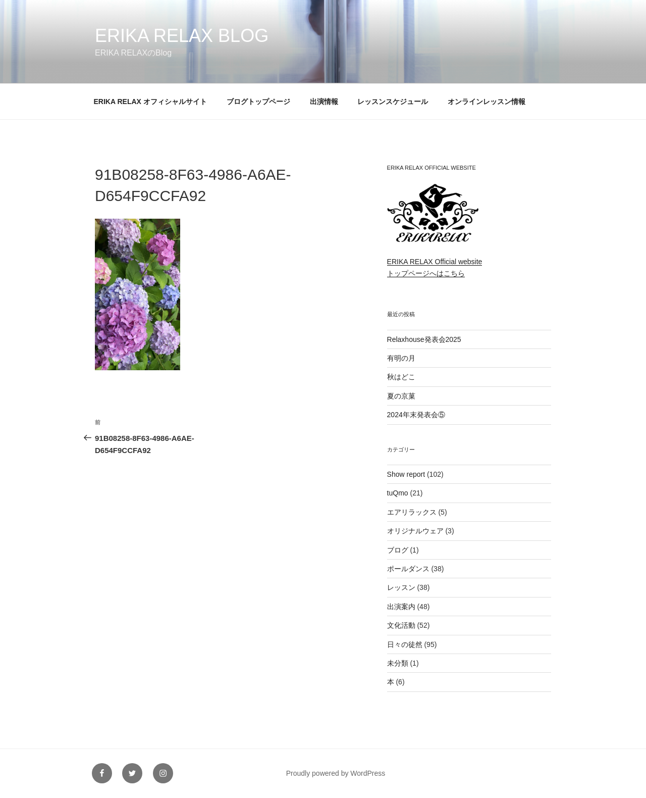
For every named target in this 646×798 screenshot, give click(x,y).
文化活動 (401, 625)
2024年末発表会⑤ (416, 415)
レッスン (401, 587)
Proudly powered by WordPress (336, 773)
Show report (406, 474)
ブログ (397, 550)
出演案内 (401, 607)
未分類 (397, 663)
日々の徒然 (404, 644)
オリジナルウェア (415, 531)
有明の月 (401, 358)
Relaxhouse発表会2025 (424, 339)
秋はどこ (401, 377)
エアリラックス (412, 512)
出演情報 (324, 101)
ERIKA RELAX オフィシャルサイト (150, 101)
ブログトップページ (258, 101)
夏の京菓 (401, 396)
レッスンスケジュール (392, 101)
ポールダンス (408, 569)
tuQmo (397, 493)
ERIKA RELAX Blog (181, 35)
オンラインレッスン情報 (486, 101)
